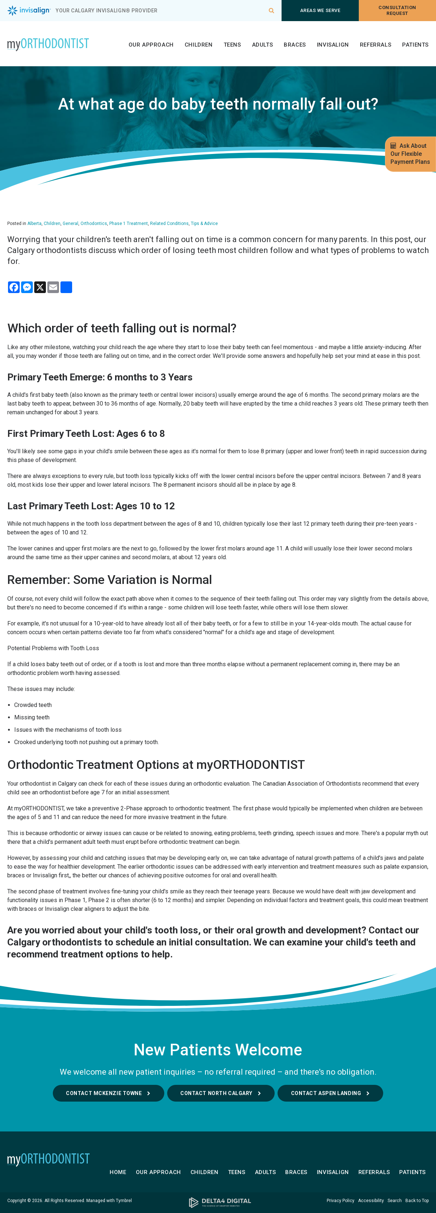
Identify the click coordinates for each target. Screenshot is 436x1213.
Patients (415, 45)
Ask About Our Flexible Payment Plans (410, 153)
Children (199, 45)
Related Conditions (169, 223)
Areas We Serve (320, 10)
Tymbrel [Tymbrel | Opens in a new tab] (124, 1200)
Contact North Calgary (216, 1093)
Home (118, 1172)
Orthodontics (93, 223)
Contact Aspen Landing (326, 1093)
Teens (232, 45)
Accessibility (371, 1200)
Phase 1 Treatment (128, 223)
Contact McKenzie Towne (104, 1093)
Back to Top (417, 1200)
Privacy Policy (340, 1200)
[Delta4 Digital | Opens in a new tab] (218, 1202)
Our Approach (151, 45)
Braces (295, 45)
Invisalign (333, 45)
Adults (262, 45)
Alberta (34, 223)
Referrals (375, 45)
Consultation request (397, 10)
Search (395, 1200)
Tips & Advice (204, 223)
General (70, 223)
